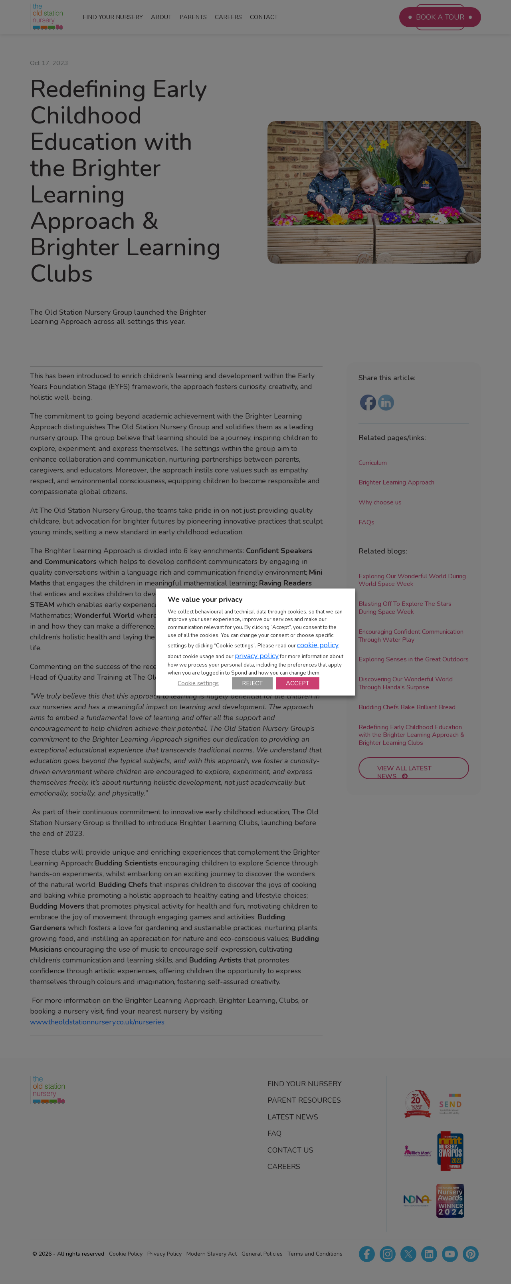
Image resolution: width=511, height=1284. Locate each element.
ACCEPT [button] (297, 683)
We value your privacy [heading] (205, 599)
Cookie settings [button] (198, 683)
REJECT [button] (252, 683)
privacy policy (257, 656)
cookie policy (318, 645)
